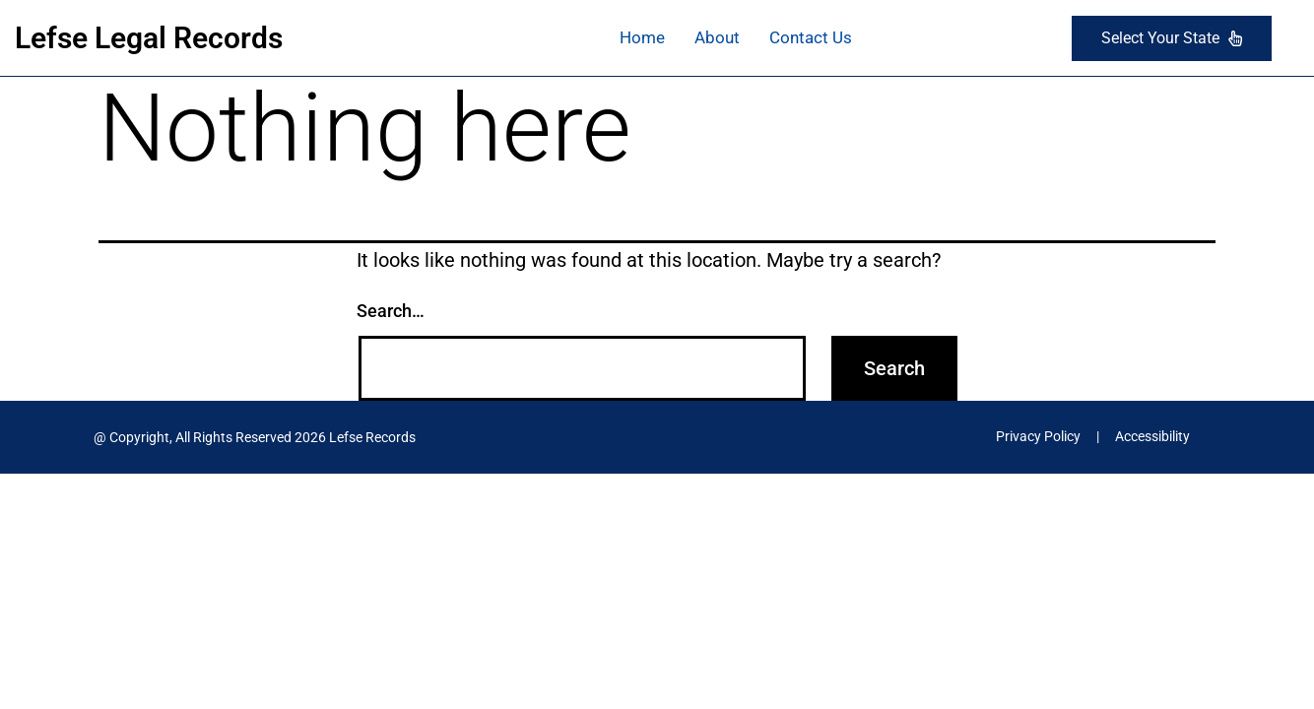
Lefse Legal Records (149, 38)
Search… (391, 310)
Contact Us (810, 37)
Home (642, 37)
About (717, 37)
